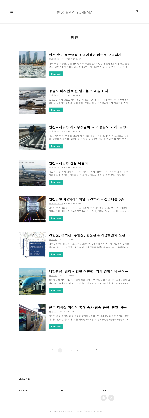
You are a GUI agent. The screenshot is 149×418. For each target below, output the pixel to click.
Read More (56, 74)
